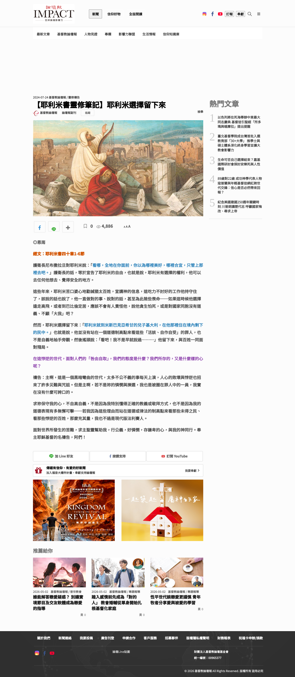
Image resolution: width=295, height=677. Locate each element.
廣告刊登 (107, 637)
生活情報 (148, 34)
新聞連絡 (64, 637)
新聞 (95, 13)
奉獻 (240, 13)
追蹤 (87, 113)
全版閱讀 (135, 13)
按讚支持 (118, 456)
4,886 (104, 226)
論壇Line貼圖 (121, 652)
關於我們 (43, 637)
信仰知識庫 (171, 34)
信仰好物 (113, 13)
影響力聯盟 (127, 34)
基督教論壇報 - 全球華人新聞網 (54, 14)
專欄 (108, 34)
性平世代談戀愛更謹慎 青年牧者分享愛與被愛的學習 (175, 600)
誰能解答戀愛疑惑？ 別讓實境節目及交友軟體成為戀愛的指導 (58, 602)
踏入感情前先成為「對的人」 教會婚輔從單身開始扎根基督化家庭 (117, 602)
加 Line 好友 (61, 456)
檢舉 (200, 112)
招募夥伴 (171, 637)
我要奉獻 (193, 471)
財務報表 (223, 637)
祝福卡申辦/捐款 (251, 637)
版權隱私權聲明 (197, 637)
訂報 (229, 13)
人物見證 (90, 34)
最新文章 (43, 34)
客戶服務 (150, 637)
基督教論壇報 (67, 34)
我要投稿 (86, 637)
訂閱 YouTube (174, 456)
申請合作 (128, 637)
